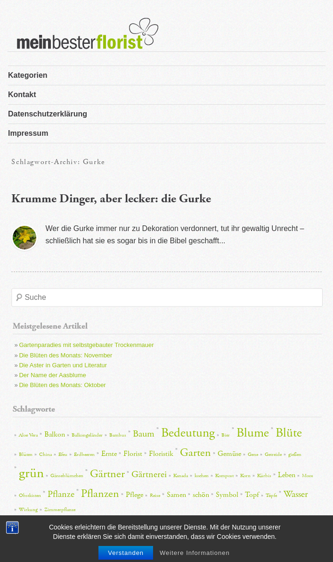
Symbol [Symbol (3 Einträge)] (227, 495)
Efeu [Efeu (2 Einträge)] (62, 454)
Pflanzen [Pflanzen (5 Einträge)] (100, 494)
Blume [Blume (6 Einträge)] (252, 433)
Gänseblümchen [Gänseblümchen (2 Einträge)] (66, 475)
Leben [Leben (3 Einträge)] (286, 475)
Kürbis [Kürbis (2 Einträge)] (264, 475)
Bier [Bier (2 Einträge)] (225, 435)
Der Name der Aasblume (52, 375)
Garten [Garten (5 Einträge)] (195, 453)
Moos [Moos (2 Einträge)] (307, 475)
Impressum (28, 133)
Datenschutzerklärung (47, 114)
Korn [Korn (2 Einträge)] (245, 475)
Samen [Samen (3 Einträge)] (176, 495)
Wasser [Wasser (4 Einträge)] (296, 494)
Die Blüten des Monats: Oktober (62, 384)
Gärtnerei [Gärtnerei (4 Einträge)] (149, 474)
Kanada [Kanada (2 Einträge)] (180, 475)
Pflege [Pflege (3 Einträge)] (134, 495)
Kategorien (28, 75)
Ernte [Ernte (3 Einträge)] (109, 454)
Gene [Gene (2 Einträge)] (253, 454)
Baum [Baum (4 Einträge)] (143, 434)
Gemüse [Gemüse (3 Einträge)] (229, 454)
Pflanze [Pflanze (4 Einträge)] (61, 494)
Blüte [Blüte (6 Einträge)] (289, 433)
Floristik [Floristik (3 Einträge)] (161, 454)
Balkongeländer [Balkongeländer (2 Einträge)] (87, 435)
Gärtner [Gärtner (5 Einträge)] (107, 474)
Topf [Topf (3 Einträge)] (252, 495)
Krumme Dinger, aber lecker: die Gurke (111, 199)
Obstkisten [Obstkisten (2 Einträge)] (30, 495)
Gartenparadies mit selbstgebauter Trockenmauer (86, 344)
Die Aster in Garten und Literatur (62, 365)
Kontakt (22, 95)
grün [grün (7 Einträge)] (31, 473)
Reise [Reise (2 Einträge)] (155, 495)
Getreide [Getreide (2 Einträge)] (273, 454)
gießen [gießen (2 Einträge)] (294, 454)
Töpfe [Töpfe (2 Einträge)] (271, 495)
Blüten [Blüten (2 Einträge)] (25, 454)
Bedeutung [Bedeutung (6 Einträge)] (188, 433)
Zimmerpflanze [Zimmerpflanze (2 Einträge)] (59, 509)
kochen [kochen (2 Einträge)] (202, 475)
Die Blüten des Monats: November (65, 355)
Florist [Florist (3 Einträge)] (132, 454)
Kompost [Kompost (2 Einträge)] (224, 475)
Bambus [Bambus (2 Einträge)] (117, 435)
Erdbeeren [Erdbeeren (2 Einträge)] (84, 454)
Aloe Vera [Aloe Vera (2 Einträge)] (28, 435)
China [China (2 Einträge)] (45, 454)
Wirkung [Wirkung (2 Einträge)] (28, 509)
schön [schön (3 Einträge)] (201, 495)
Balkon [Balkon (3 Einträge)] (54, 434)
